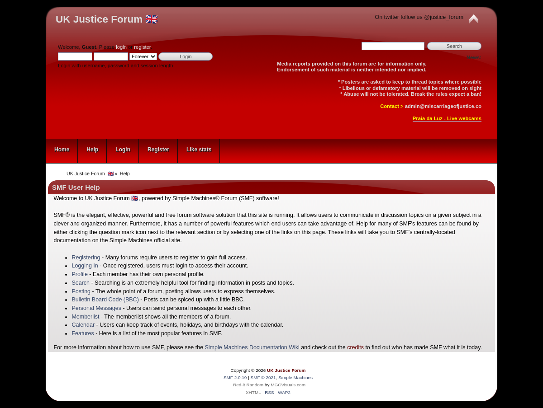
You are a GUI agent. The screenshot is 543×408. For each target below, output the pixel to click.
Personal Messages (96, 308)
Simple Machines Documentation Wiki (252, 347)
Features (82, 333)
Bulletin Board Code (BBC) (104, 299)
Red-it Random (248, 384)
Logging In (84, 266)
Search (80, 283)
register (142, 47)
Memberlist (85, 317)
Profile (79, 274)
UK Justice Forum (286, 370)
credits (355, 347)
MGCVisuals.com (288, 384)
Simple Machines (295, 377)
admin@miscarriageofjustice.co (443, 106)
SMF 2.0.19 (235, 377)
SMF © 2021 (263, 377)
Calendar (83, 325)
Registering (85, 257)
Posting (80, 291)
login (121, 47)
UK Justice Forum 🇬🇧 (107, 19)
